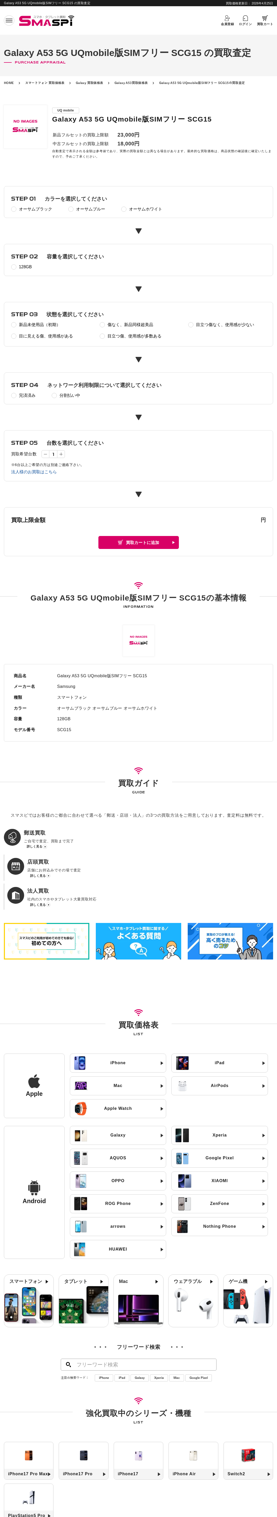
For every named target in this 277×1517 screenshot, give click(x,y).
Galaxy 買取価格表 (89, 83)
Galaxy (140, 1329)
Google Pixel (199, 1329)
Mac (176, 1329)
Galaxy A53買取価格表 (131, 83)
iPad (122, 1329)
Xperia (159, 1329)
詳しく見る (34, 848)
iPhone (104, 1329)
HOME (9, 83)
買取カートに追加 (142, 542)
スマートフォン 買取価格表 (45, 83)
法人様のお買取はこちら (34, 472)
